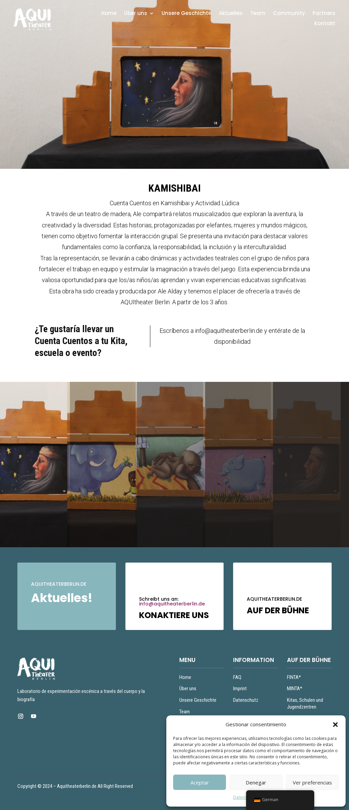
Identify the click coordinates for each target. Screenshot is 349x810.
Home (109, 14)
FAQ (237, 677)
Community (289, 14)
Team (257, 14)
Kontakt (324, 24)
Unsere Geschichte (186, 14)
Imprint (240, 688)
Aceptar (200, 782)
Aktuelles (231, 14)
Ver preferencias (312, 782)
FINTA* (294, 677)
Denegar (256, 782)
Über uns (135, 14)
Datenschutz (245, 797)
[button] (335, 724)
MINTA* (294, 688)
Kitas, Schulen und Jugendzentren (305, 703)
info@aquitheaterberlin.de (172, 603)
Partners (324, 14)
